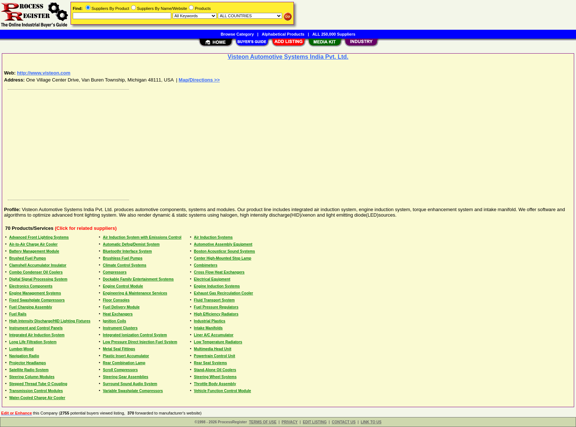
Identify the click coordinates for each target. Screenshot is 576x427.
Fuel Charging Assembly (30, 307)
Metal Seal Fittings (119, 349)
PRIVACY (290, 422)
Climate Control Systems (124, 265)
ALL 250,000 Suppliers (333, 34)
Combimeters (205, 265)
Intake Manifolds (208, 328)
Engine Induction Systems (217, 286)
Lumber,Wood (21, 349)
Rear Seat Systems (210, 363)
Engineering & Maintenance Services (135, 293)
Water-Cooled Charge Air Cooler (37, 398)
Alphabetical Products (283, 34)
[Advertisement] (225, 142)
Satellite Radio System (28, 370)
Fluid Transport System (214, 300)
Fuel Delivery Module (121, 307)
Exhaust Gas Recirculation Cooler (223, 293)
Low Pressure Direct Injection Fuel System (140, 342)
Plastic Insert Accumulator (126, 356)
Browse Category (237, 34)
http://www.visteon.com (43, 73)
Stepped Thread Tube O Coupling (38, 384)
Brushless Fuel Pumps (123, 258)
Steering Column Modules (31, 377)
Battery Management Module (34, 251)
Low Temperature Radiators (218, 342)
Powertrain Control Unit (214, 356)
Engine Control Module (123, 286)
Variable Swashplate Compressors (133, 391)
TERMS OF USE (263, 422)
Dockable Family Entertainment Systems (138, 279)
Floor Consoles (116, 300)
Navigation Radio (24, 356)
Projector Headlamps (27, 363)
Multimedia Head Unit (212, 349)
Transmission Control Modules (36, 391)
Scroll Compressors (120, 370)
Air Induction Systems (213, 237)
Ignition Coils (114, 321)
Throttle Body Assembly (215, 384)
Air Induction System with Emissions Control (142, 237)
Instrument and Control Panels (36, 328)
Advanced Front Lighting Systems (39, 237)
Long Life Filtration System (33, 342)
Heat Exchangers (118, 314)
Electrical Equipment (212, 279)
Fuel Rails (17, 314)
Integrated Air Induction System (37, 335)
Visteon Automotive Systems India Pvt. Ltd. (288, 57)
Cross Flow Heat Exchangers (219, 272)
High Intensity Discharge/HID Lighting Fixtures (49, 321)
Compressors (114, 272)
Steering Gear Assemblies (125, 377)
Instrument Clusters (120, 328)
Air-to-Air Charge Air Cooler (33, 244)
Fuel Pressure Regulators (216, 307)
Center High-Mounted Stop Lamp (222, 258)
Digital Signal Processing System (38, 279)
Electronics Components (31, 286)
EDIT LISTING (315, 422)
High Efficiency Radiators (216, 314)
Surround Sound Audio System (130, 384)
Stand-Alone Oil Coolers (215, 370)
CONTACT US (344, 422)
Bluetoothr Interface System (127, 251)
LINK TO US (371, 422)
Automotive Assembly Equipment (223, 244)
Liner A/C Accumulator (214, 335)
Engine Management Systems (35, 293)
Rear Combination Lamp (124, 363)
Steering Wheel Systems (215, 377)
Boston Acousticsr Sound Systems (224, 251)
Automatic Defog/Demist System (131, 244)
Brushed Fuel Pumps (27, 258)
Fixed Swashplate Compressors (37, 300)
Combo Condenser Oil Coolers (36, 272)
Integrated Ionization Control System (135, 335)
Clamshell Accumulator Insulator (37, 265)
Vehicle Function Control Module (222, 391)
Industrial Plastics (210, 321)
